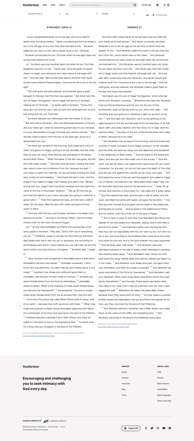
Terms (62, 427)
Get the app (146, 5)
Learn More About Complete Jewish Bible (39, 336)
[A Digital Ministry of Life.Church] (97, 420)
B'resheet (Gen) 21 (44, 13)
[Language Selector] (157, 4)
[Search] (100, 5)
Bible (45, 5)
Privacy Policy (53, 427)
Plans (53, 5)
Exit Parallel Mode (159, 15)
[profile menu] (166, 4)
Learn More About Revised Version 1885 (113, 327)
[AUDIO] (140, 15)
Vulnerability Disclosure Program (35, 430)
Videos (62, 5)
